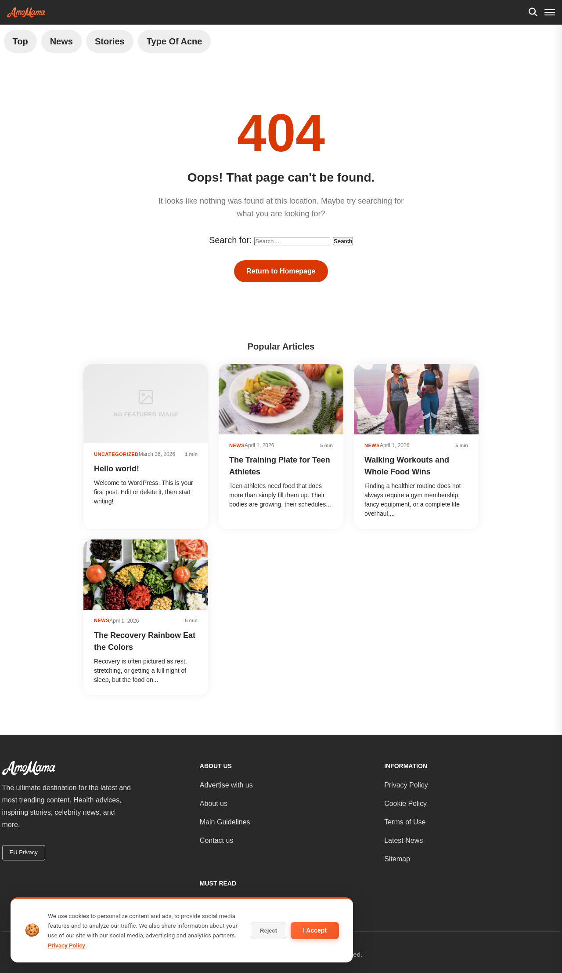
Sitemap (397, 859)
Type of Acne (174, 41)
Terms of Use (404, 822)
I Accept (315, 930)
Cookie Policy (405, 803)
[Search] (533, 12)
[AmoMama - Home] (26, 12)
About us (213, 803)
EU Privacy (24, 852)
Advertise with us (226, 785)
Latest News (403, 840)
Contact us (216, 840)
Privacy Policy (406, 785)
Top (20, 41)
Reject (268, 930)
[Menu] (549, 12)
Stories (110, 41)
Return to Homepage (280, 271)
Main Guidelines (225, 822)
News (61, 41)
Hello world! (116, 468)
